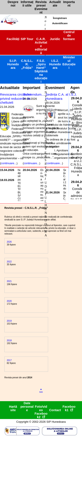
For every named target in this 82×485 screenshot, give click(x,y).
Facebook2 (41, 415)
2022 (9, 261)
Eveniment (55, 88)
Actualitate (9, 88)
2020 (9, 301)
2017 (9, 360)
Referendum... (33, 94)
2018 (9, 340)
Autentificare (60, 23)
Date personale (27, 406)
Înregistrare (60, 18)
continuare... (8, 163)
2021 (9, 281)
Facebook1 (69, 408)
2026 (9, 242)
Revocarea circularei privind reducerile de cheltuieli (15, 98)
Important (31, 88)
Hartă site (13, 408)
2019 (9, 321)
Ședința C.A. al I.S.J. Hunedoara (61, 96)
